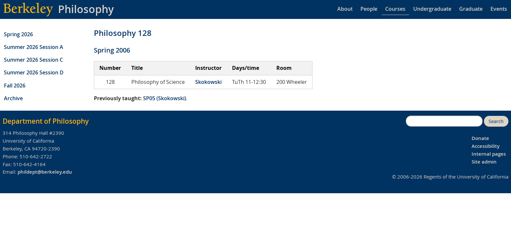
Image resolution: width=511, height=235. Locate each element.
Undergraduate (432, 8)
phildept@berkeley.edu (45, 172)
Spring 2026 (18, 34)
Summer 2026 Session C (33, 59)
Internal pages (489, 154)
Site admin (484, 162)
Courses (395, 8)
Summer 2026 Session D (34, 72)
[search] (444, 121)
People (368, 8)
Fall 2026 (14, 85)
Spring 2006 (112, 50)
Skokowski (208, 82)
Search (496, 121)
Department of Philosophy (46, 121)
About (345, 8)
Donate (480, 138)
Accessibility (486, 146)
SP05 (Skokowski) (164, 98)
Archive (13, 98)
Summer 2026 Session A (33, 47)
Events (498, 8)
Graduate (471, 8)
